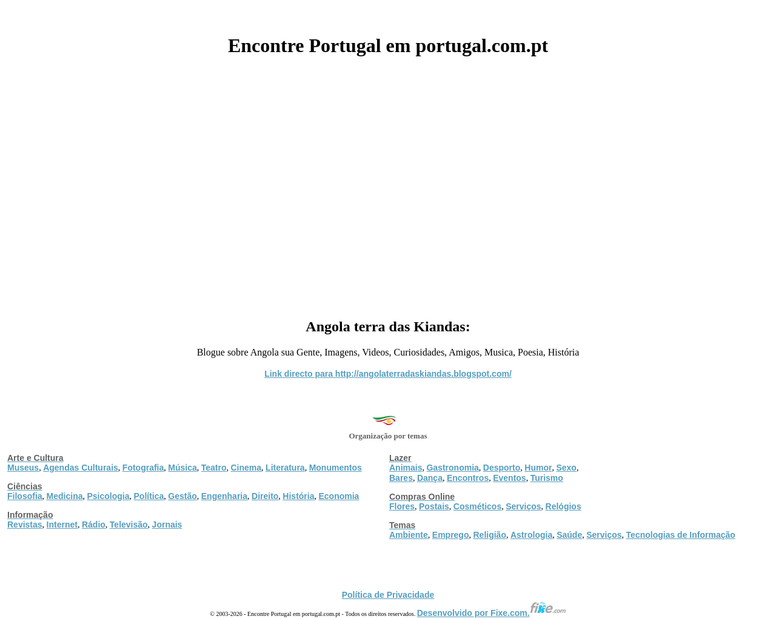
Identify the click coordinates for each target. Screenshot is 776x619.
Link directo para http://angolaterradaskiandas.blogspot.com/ (388, 374)
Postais (434, 506)
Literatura (285, 467)
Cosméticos (477, 506)
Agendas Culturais (80, 467)
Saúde (569, 535)
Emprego (450, 535)
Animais (405, 467)
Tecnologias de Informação (680, 535)
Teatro (214, 467)
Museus (23, 467)
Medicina (65, 496)
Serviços (523, 506)
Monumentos (335, 467)
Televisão (129, 524)
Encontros (468, 478)
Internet (62, 524)
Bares (401, 478)
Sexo (566, 467)
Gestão (182, 496)
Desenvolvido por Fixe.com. (491, 613)
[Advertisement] (388, 183)
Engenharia (224, 496)
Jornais (167, 524)
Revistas (24, 524)
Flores (402, 506)
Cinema (246, 467)
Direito (265, 496)
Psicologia (108, 496)
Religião (489, 535)
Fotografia (143, 467)
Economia (338, 496)
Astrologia (531, 535)
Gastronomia (452, 467)
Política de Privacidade (388, 595)
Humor (538, 467)
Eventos (509, 478)
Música (182, 467)
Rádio (93, 524)
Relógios (563, 506)
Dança (430, 478)
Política (149, 496)
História (298, 496)
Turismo (546, 478)
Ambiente (408, 535)
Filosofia (24, 496)
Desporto (501, 467)
